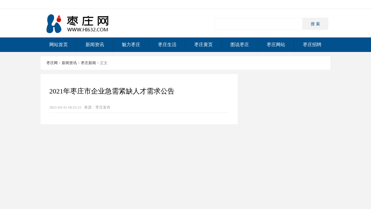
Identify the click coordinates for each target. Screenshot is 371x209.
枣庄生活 (167, 44)
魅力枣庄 (131, 44)
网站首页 (58, 44)
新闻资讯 (95, 44)
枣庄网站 (276, 44)
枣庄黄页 (203, 44)
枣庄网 (78, 23)
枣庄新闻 (88, 63)
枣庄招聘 (312, 44)
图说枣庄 (239, 44)
